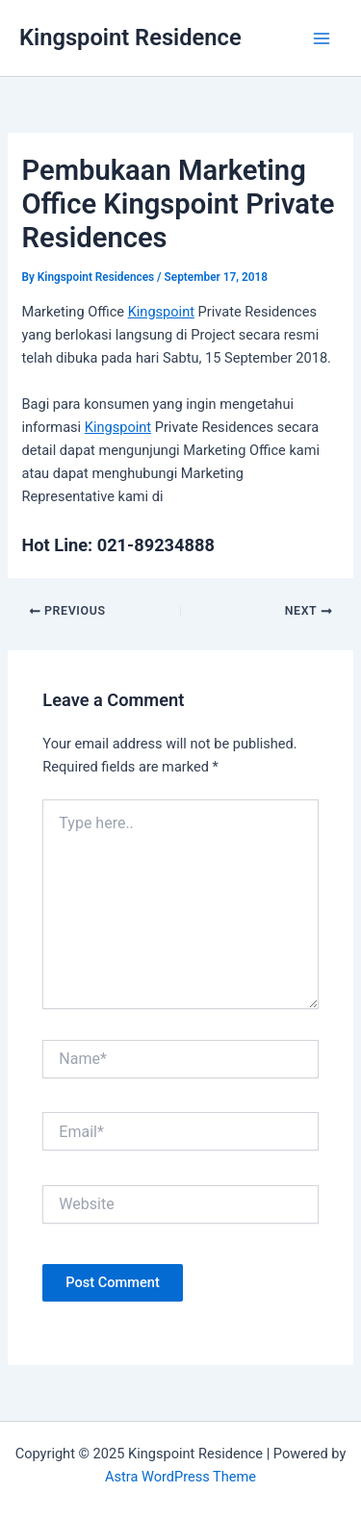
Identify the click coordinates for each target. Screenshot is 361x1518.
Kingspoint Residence (130, 37)
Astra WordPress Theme (180, 1476)
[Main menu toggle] (321, 38)
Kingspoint (161, 311)
